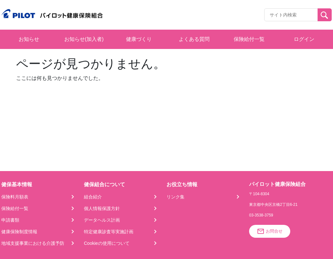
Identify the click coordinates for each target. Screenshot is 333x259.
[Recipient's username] (291, 14)
